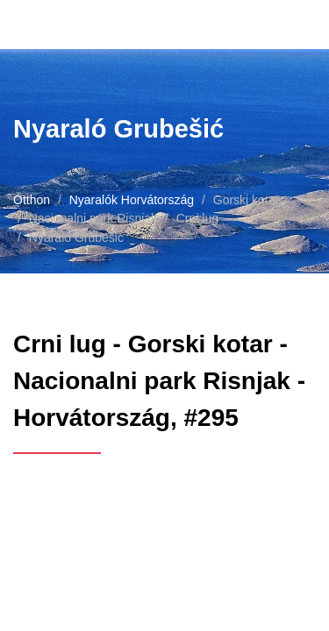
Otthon (31, 200)
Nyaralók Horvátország (131, 200)
